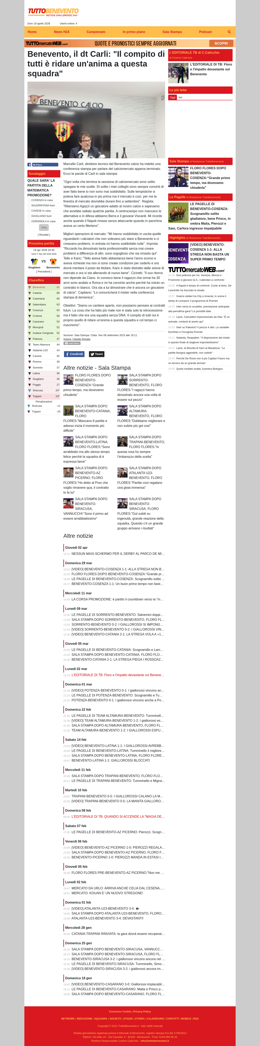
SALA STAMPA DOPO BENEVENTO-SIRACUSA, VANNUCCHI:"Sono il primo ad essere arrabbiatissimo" (85, 508)
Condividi (74, 354)
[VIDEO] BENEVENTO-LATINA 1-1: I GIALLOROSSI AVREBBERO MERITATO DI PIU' (134, 746)
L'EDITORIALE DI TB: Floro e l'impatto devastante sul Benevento (119, 675)
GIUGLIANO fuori (41, 216)
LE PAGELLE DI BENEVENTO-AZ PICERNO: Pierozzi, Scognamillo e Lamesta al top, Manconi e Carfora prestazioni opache (162, 832)
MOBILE (186, 1018)
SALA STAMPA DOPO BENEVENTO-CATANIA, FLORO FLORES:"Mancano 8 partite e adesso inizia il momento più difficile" (161, 654)
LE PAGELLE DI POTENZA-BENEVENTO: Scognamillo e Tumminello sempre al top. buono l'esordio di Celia (150, 695)
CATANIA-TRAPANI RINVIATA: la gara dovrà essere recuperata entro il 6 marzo (129, 934)
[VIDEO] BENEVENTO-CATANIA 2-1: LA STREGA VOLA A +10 (117, 634)
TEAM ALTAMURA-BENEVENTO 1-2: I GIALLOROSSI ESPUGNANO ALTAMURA (131, 730)
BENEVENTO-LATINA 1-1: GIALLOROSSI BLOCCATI (111, 760)
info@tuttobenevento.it (155, 1040)
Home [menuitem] (32, 32)
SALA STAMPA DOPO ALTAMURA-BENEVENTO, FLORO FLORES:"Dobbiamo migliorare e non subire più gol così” (141, 415)
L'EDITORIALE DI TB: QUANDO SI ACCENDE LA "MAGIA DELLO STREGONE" (130, 816)
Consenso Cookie (120, 1011)
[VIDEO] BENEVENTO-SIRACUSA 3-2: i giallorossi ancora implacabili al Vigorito (130, 969)
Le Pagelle (177, 197)
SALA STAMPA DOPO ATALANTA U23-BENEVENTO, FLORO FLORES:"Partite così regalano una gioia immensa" (139, 477)
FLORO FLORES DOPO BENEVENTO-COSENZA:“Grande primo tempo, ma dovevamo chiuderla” (87, 385)
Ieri (180, 97)
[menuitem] (229, 32)
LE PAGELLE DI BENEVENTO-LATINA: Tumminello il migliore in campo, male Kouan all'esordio (141, 750)
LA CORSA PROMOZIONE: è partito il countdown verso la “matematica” (124, 599)
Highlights (177, 237)
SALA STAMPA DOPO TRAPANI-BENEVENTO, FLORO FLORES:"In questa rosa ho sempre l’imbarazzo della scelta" (141, 446)
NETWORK (68, 1018)
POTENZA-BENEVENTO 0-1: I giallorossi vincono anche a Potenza (120, 700)
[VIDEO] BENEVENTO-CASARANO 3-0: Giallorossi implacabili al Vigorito (125, 984)
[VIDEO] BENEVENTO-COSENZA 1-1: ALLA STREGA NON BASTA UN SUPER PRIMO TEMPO (141, 569)
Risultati (44, 234)
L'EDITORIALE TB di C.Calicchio (194, 52)
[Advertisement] (200, 129)
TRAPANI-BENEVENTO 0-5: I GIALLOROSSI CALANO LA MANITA (120, 796)
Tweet (97, 354)
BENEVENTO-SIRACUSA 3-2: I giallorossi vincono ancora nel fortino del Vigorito (130, 959)
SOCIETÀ (115, 1018)
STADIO (128, 1018)
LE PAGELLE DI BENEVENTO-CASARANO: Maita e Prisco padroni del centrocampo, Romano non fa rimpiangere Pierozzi (160, 989)
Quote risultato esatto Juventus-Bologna (199, 368)
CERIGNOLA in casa (43, 221)
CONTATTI (172, 1018)
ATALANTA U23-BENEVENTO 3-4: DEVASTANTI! (108, 918)
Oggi (172, 97)
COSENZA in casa (42, 200)
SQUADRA (100, 1018)
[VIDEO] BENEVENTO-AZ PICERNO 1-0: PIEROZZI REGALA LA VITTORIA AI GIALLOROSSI (140, 847)
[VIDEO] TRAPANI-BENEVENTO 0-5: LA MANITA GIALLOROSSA (120, 801)
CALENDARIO (155, 1018)
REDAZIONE (84, 1018)
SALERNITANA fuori (43, 205)
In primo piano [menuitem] (134, 32)
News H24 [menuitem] (61, 32)
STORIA (140, 1018)
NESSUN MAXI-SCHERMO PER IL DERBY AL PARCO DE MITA (119, 553)
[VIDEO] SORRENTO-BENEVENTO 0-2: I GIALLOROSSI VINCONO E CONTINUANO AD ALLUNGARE (147, 629)
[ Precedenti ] (43, 271)
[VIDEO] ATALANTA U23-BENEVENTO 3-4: (103, 908)
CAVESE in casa (41, 210)
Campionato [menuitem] (96, 32)
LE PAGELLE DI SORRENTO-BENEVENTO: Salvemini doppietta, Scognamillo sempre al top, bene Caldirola (150, 614)
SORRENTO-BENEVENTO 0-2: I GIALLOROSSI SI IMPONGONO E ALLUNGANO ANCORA (139, 624)
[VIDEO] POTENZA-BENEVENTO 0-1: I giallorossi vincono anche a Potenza (127, 690)
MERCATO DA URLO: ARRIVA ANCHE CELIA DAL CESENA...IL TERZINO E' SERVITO (135, 888)
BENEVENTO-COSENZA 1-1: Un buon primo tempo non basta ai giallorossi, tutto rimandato (138, 584)
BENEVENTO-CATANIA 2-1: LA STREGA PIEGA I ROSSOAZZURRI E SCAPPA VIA (133, 659)
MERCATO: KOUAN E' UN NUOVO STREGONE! (107, 893)
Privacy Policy (142, 1011)
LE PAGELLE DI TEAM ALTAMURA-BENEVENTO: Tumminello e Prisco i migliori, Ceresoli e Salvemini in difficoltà (154, 715)
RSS (196, 1018)
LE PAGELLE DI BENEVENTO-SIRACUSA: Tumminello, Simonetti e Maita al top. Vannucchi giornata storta (149, 964)
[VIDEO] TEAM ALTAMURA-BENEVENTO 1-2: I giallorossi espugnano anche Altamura (134, 720)
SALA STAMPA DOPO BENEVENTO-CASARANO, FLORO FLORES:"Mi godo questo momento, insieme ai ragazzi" (155, 994)
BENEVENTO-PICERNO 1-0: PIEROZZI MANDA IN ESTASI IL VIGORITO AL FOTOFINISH (138, 857)
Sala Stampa (81, 335)
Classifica (36, 280)
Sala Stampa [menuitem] (172, 32)
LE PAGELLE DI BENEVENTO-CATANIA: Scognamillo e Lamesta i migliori (125, 649)
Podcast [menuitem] (205, 32)
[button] (44, 227)
